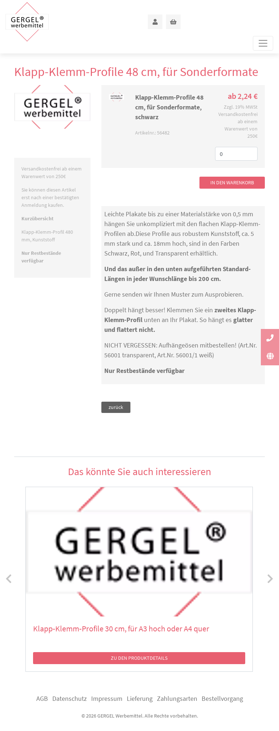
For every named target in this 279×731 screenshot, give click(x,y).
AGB (42, 698)
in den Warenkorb (232, 182)
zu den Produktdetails (139, 658)
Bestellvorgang (222, 698)
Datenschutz (69, 698)
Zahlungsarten (177, 698)
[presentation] (8, 579)
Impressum (106, 698)
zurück (116, 407)
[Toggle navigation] (263, 43)
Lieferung (140, 698)
